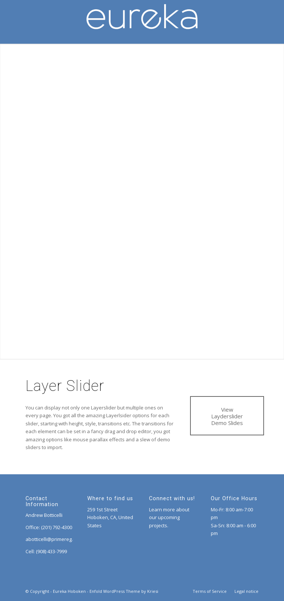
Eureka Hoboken (69, 591)
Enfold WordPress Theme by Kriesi (123, 591)
